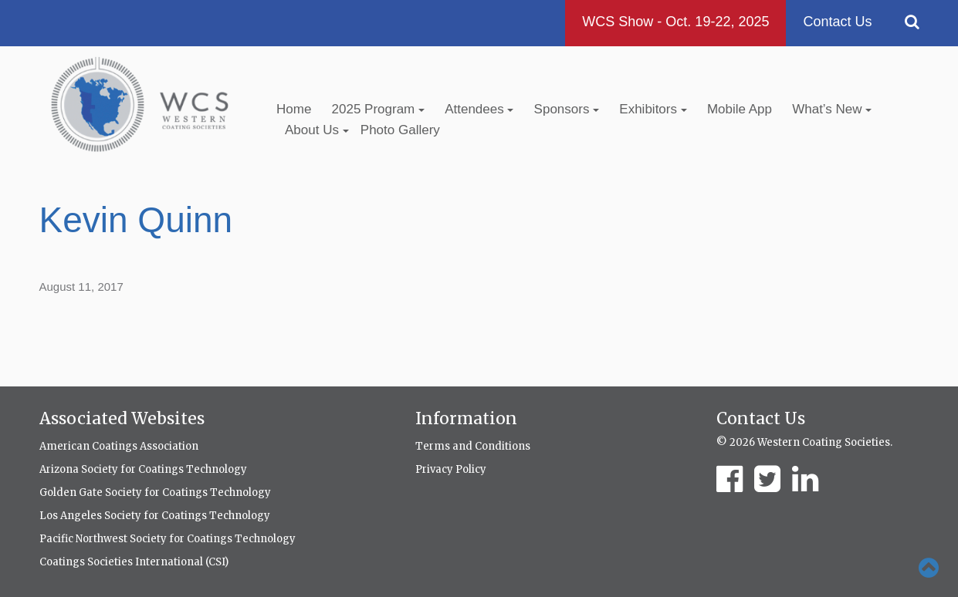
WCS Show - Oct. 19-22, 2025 (675, 21)
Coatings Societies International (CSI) (133, 561)
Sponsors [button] (567, 109)
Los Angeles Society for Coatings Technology (154, 515)
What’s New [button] (832, 109)
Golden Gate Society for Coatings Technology (155, 492)
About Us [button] (317, 130)
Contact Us (837, 21)
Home (293, 109)
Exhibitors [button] (652, 109)
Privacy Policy (450, 469)
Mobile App (739, 109)
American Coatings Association (118, 446)
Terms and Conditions (472, 446)
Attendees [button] (479, 109)
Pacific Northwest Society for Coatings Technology (167, 538)
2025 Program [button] (378, 109)
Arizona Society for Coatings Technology (143, 469)
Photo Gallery (400, 130)
